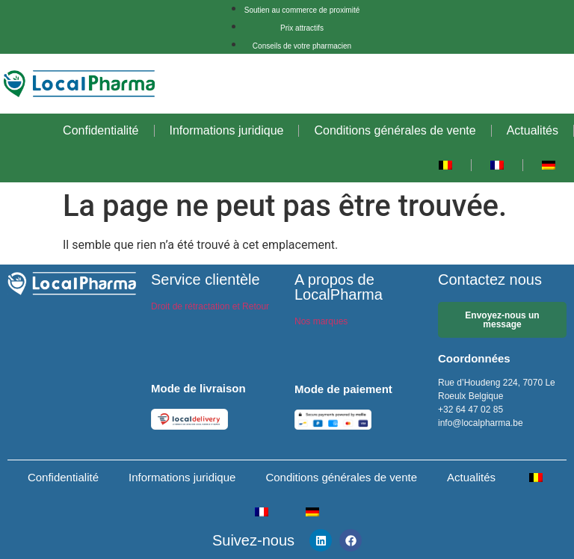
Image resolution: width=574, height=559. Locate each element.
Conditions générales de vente (394, 130)
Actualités (532, 130)
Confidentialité (100, 130)
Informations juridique (227, 130)
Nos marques (321, 321)
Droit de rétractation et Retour (210, 306)
